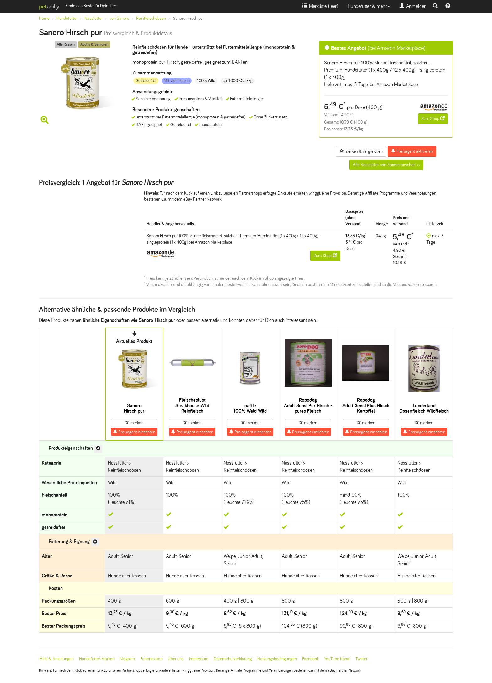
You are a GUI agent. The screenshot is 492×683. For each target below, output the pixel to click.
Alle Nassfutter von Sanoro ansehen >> (386, 164)
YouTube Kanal (337, 659)
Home (44, 18)
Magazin (127, 659)
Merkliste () (320, 6)
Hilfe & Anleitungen (57, 659)
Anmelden (412, 6)
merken (134, 422)
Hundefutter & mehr (369, 6)
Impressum (198, 659)
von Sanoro (119, 18)
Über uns (176, 659)
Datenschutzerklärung (233, 659)
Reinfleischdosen (151, 18)
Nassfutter (93, 18)
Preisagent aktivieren (412, 151)
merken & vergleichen (361, 151)
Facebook (310, 659)
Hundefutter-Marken (97, 659)
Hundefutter (67, 18)
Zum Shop (433, 118)
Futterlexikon (151, 659)
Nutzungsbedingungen (277, 659)
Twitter (361, 659)
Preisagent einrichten (134, 431)
